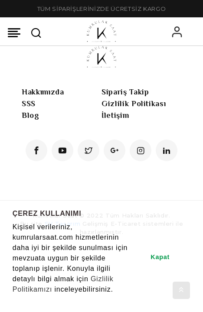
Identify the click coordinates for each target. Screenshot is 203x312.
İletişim (115, 115)
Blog (30, 115)
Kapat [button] (160, 257)
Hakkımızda (43, 92)
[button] (14, 300)
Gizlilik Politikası (134, 103)
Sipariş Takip (125, 92)
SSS (29, 103)
